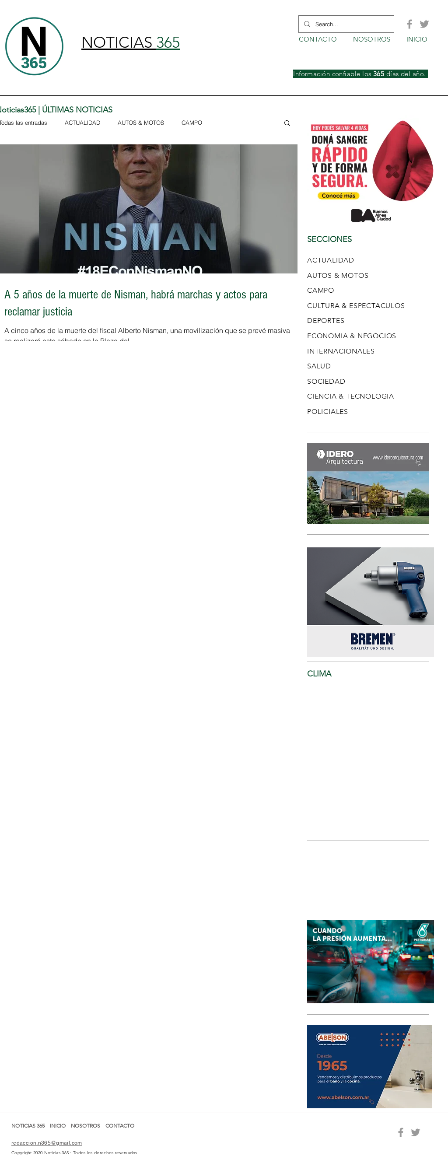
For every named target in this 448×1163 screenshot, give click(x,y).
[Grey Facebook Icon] (409, 24)
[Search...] (345, 24)
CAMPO (192, 122)
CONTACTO (119, 1125)
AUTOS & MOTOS (141, 122)
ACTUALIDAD (82, 122)
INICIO (58, 1125)
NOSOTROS (85, 1125)
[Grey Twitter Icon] (424, 24)
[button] (287, 123)
